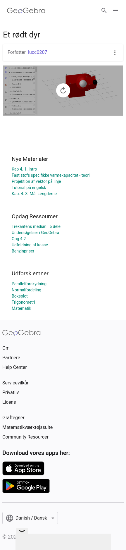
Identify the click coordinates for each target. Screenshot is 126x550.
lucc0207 (37, 52)
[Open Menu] (115, 10)
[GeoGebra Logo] (26, 10)
